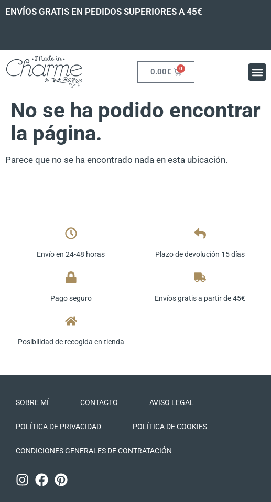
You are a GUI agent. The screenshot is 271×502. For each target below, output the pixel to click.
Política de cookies (170, 426)
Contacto (99, 402)
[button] (257, 72)
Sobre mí (32, 402)
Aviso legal (171, 402)
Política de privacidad (58, 426)
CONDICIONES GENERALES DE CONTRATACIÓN (94, 450)
